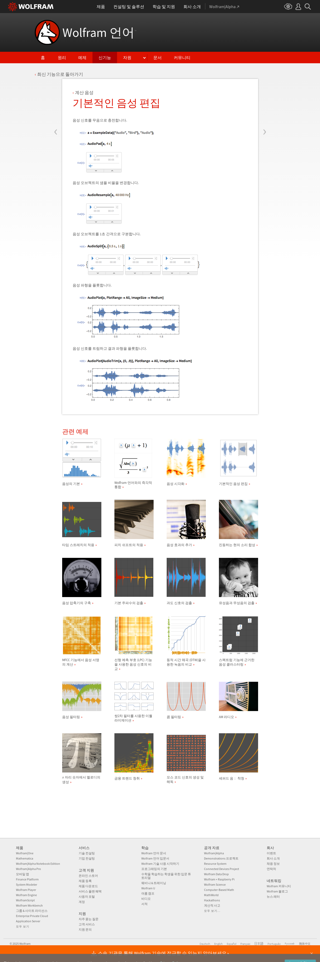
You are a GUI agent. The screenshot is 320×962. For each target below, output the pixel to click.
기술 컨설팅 (87, 853)
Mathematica (24, 858)
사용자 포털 (87, 896)
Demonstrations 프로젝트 (221, 858)
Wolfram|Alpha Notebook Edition (38, 864)
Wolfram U (148, 888)
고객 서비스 (87, 924)
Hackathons (212, 900)
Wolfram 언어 (99, 32)
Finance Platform (27, 879)
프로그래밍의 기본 (154, 869)
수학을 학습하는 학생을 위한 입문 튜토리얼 (166, 876)
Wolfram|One (24, 853)
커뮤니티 (182, 57)
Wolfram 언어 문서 (153, 853)
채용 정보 (273, 864)
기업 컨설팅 (87, 858)
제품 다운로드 (88, 886)
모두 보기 (22, 926)
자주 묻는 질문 (88, 919)
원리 (62, 57)
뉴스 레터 (273, 896)
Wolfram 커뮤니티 (279, 886)
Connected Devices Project (221, 869)
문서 (157, 57)
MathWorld (211, 895)
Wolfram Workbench (29, 905)
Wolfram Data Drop (216, 874)
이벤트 (271, 853)
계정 (82, 902)
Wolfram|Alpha (214, 853)
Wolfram (25, 944)
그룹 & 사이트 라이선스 (32, 911)
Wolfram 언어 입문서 (155, 858)
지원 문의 (85, 929)
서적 (144, 904)
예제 (82, 57)
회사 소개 (273, 858)
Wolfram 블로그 (277, 891)
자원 (127, 57)
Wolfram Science (215, 884)
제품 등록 (85, 881)
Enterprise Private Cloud (32, 916)
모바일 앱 (22, 874)
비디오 (146, 899)
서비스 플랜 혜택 (90, 891)
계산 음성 (84, 92)
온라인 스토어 (88, 876)
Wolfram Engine (26, 895)
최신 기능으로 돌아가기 (60, 74)
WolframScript (25, 900)
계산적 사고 (212, 905)
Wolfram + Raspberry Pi (219, 879)
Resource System (215, 864)
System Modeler (26, 884)
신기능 (104, 57)
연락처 (271, 869)
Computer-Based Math (219, 890)
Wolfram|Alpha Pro (28, 869)
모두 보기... (212, 911)
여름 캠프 (147, 893)
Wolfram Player (26, 890)
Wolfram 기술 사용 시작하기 (160, 864)
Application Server (28, 921)
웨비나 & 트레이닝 (153, 883)
